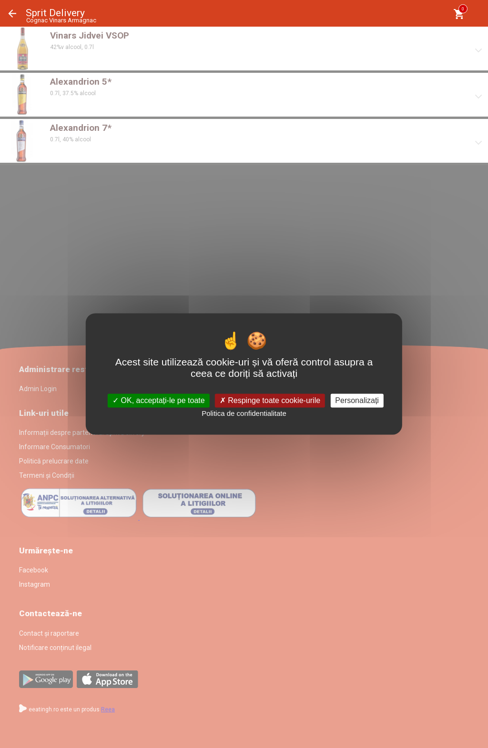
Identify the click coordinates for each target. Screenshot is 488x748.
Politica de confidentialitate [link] (244, 413)
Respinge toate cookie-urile (270, 400)
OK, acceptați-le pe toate (158, 400)
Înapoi (12, 14)
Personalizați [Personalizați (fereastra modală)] (357, 400)
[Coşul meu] (459, 14)
